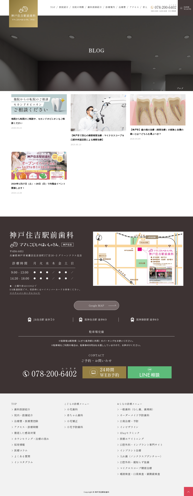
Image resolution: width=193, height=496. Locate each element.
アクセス (134, 7)
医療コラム (21, 450)
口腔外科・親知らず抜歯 (134, 462)
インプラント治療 (130, 450)
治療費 (122, 7)
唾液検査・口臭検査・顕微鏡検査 (140, 474)
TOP (52, 7)
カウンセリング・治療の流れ (31, 439)
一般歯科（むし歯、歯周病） (137, 409)
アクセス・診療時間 (26, 427)
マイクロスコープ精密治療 (136, 468)
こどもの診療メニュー (76, 403)
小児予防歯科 (75, 427)
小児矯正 (72, 421)
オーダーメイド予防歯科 (134, 415)
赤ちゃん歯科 (75, 415)
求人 (145, 7)
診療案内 (110, 7)
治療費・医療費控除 (26, 421)
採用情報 (19, 444)
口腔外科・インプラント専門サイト (141, 444)
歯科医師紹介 (95, 7)
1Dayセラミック (130, 433)
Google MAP (96, 305)
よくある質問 (22, 456)
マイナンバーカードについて (25, 292)
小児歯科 (72, 409)
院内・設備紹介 (23, 415)
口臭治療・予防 (129, 421)
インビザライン (129, 427)
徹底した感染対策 (25, 433)
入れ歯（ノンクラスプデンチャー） (141, 456)
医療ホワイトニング (132, 439)
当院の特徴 (78, 7)
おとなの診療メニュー (129, 403)
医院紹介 (63, 7)
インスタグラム (23, 462)
